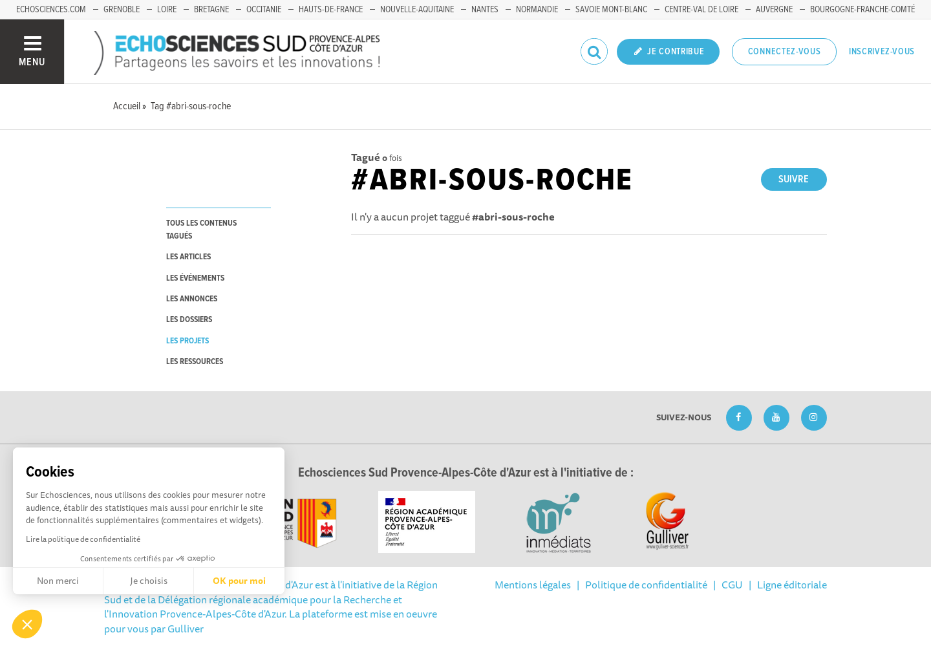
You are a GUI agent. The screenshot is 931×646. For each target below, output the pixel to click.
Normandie (537, 10)
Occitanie (263, 10)
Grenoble (121, 10)
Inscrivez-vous (882, 52)
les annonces (191, 299)
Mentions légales (533, 584)
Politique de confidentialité (646, 584)
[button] (27, 624)
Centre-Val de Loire (701, 10)
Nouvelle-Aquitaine (417, 10)
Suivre (793, 179)
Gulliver (185, 628)
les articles (188, 257)
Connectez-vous (784, 52)
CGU (732, 584)
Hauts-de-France (331, 10)
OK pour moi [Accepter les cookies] (239, 581)
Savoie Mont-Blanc (611, 10)
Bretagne (211, 10)
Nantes (484, 10)
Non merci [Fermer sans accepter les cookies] (58, 581)
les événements (195, 278)
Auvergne (774, 10)
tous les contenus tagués (201, 229)
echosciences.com (51, 10)
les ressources (194, 361)
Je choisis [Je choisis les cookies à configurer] (148, 581)
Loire (167, 10)
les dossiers (189, 319)
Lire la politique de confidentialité (83, 539)
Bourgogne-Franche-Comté (862, 10)
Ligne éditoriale (792, 584)
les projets (187, 341)
